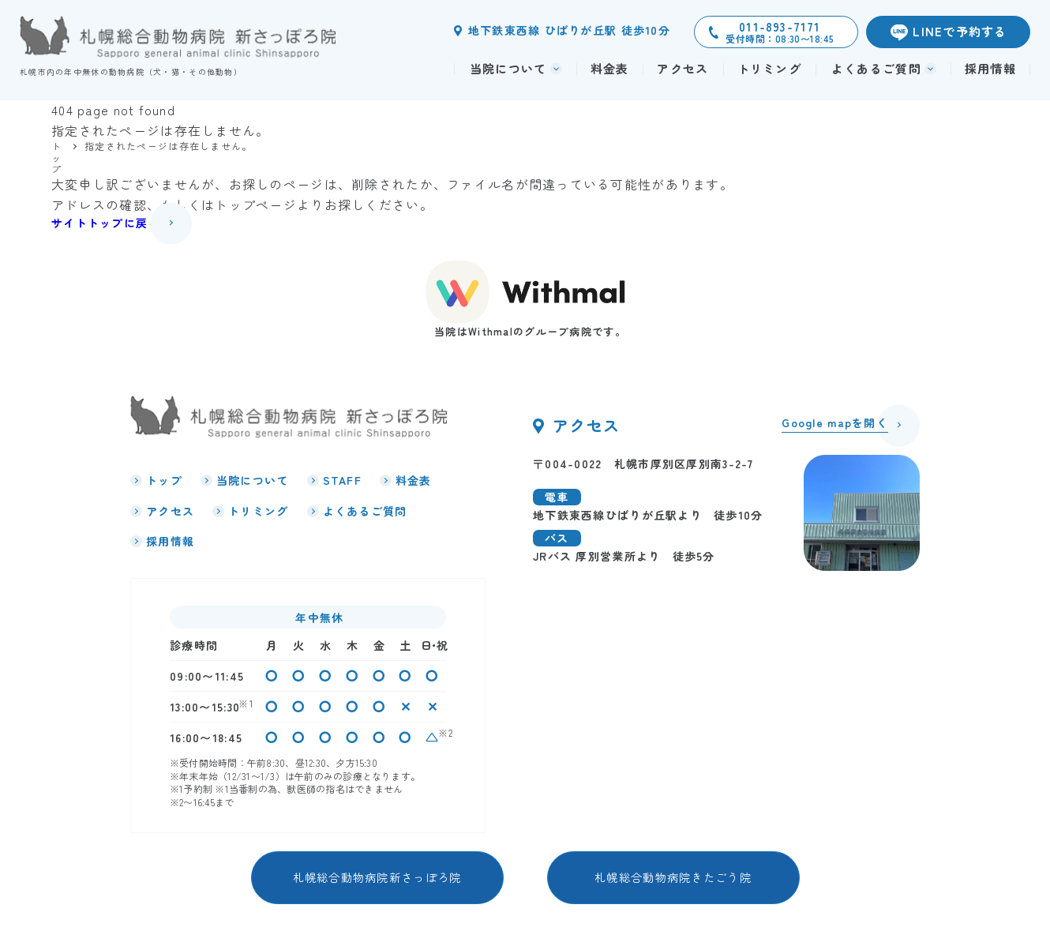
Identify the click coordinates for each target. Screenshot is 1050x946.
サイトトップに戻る (105, 223)
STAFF (342, 480)
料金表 (610, 68)
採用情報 (990, 68)
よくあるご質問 (365, 511)
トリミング (769, 68)
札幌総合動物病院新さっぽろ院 (377, 877)
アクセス (682, 68)
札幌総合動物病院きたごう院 (673, 877)
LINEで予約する (960, 31)
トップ (164, 480)
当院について (252, 480)
